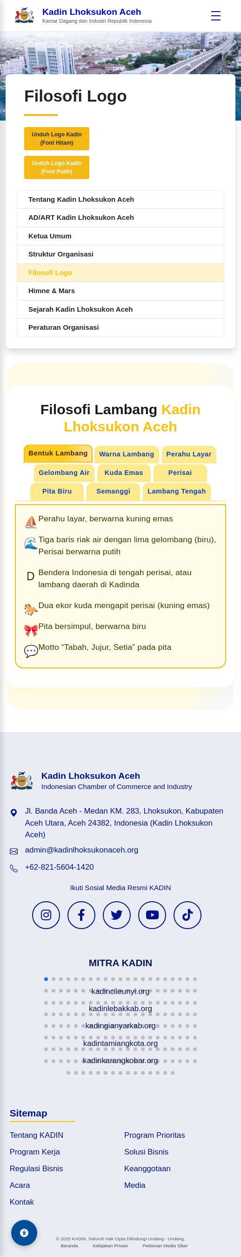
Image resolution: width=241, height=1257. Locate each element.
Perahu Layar (189, 454)
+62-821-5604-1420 (59, 867)
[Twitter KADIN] (117, 915)
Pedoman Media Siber (165, 1245)
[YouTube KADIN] (152, 915)
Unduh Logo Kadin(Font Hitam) (56, 138)
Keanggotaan (147, 1168)
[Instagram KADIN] (46, 915)
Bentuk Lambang (58, 453)
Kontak (22, 1202)
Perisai (180, 472)
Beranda (69, 1245)
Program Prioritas (154, 1135)
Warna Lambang (126, 454)
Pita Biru (57, 491)
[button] (46, 979)
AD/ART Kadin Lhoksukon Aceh (81, 217)
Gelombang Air (64, 472)
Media (135, 1185)
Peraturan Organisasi (63, 327)
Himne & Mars (51, 291)
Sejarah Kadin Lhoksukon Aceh (80, 309)
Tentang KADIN (37, 1135)
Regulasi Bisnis (36, 1168)
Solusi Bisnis (146, 1152)
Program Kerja (35, 1152)
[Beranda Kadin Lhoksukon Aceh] (83, 16)
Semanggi (113, 491)
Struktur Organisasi (61, 254)
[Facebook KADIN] (81, 915)
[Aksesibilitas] (24, 1233)
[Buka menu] (216, 16)
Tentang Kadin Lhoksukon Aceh (81, 199)
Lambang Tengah (176, 491)
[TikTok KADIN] (187, 915)
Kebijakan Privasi (110, 1245)
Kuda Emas (124, 472)
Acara (20, 1185)
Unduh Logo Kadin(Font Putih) (56, 167)
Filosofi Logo (50, 272)
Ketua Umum (50, 236)
